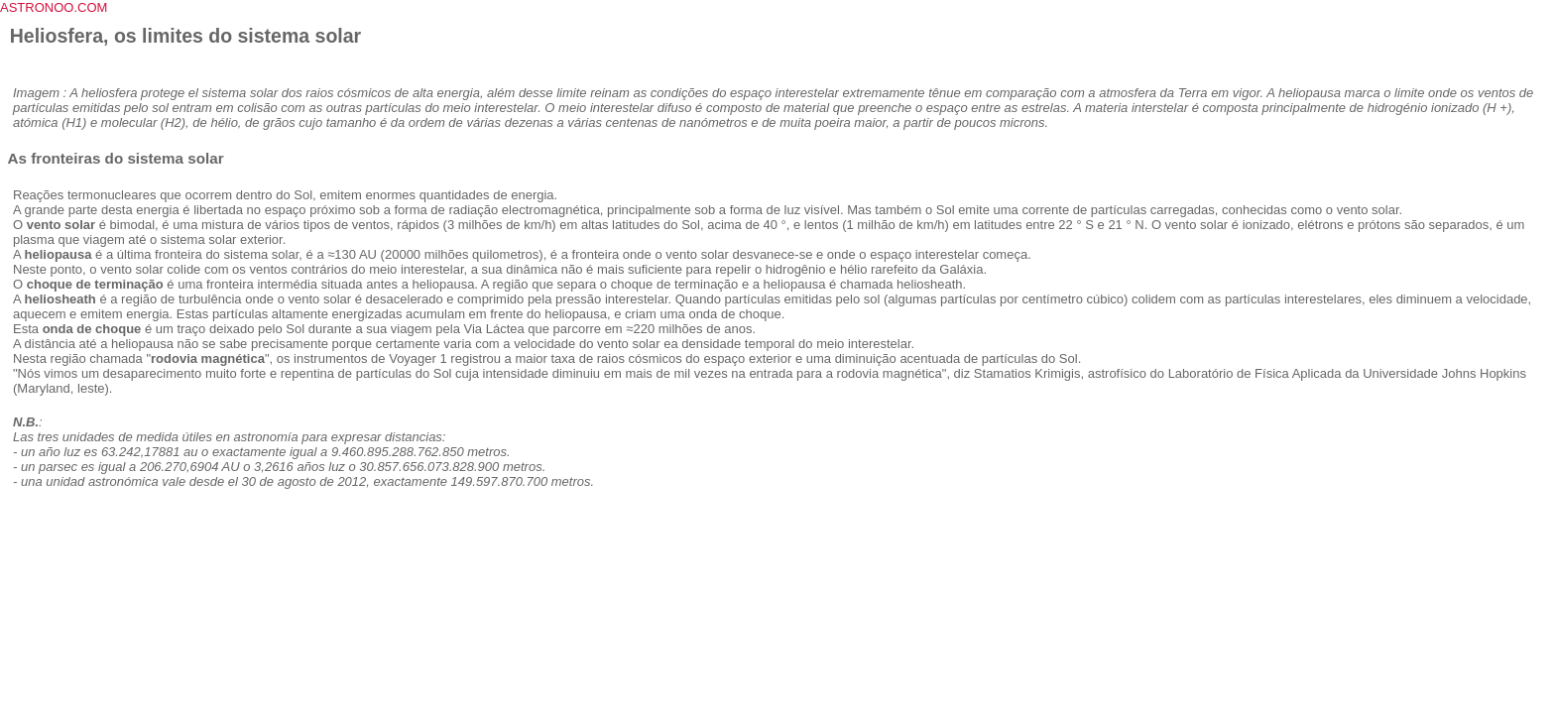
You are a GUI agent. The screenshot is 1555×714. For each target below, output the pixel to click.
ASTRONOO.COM (53, 7)
